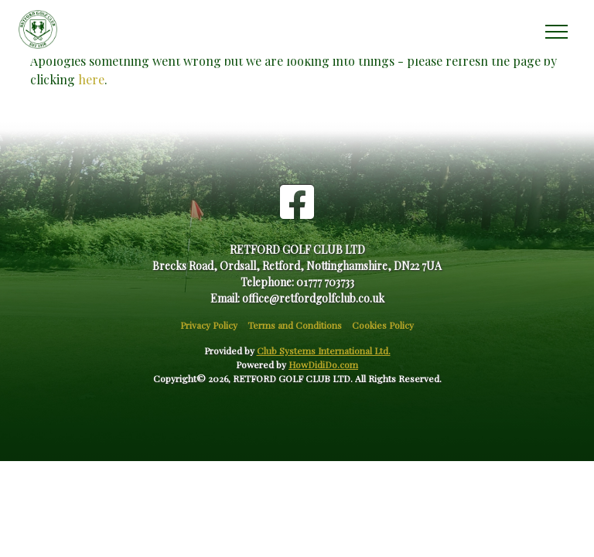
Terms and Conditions (295, 325)
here (91, 79)
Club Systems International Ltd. (324, 350)
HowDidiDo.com (323, 364)
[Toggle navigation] (555, 29)
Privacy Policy (208, 325)
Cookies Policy (383, 325)
